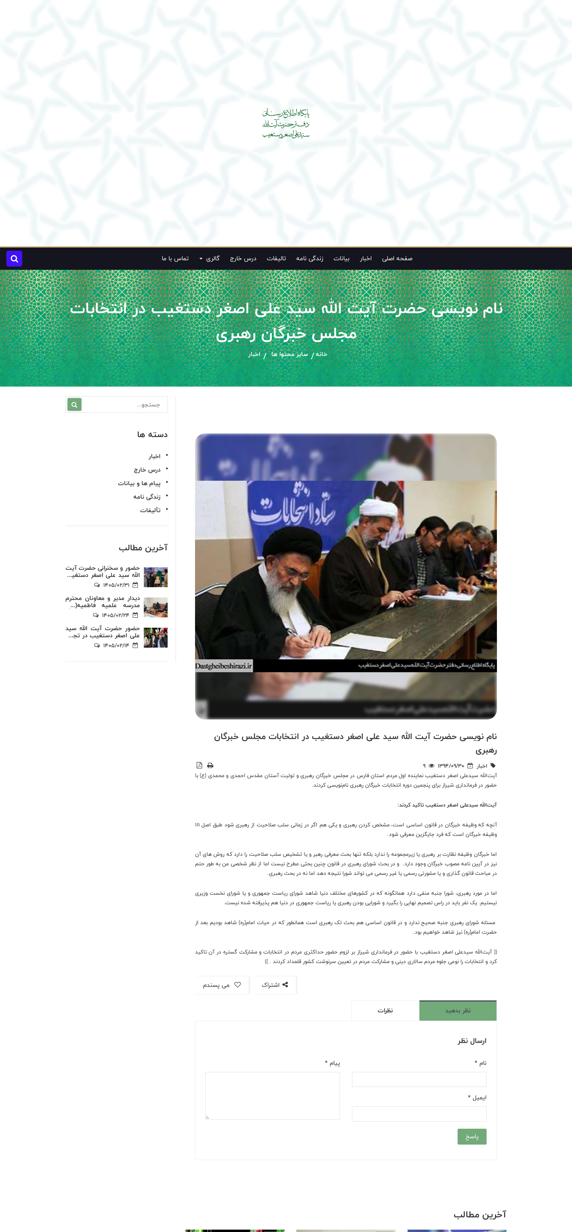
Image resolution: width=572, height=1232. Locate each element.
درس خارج (243, 258)
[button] (14, 259)
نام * (481, 1063)
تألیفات (150, 510)
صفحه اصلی (397, 258)
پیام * (332, 1063)
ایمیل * (477, 1097)
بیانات (342, 258)
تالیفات (276, 258)
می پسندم (222, 985)
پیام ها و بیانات (139, 483)
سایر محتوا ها (289, 355)
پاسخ (472, 1136)
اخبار (366, 258)
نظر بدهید (458, 1010)
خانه (321, 355)
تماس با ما (175, 258)
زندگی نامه (309, 258)
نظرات (385, 1010)
